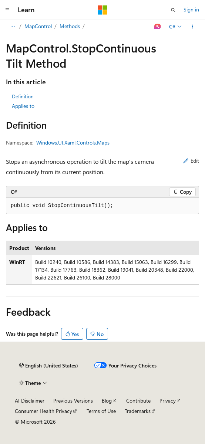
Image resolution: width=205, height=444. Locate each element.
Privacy (167, 400)
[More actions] (192, 27)
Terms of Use (101, 410)
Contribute (138, 400)
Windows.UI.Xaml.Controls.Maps (73, 142)
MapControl (38, 26)
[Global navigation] (7, 10)
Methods (70, 26)
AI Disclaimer (29, 400)
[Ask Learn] (158, 27)
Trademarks (138, 410)
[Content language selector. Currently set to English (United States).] (49, 366)
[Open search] (173, 10)
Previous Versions (73, 400)
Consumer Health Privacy (43, 410)
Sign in (191, 9)
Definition (23, 96)
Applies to (23, 105)
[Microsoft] (102, 10)
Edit (191, 160)
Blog (107, 400)
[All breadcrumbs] (12, 27)
